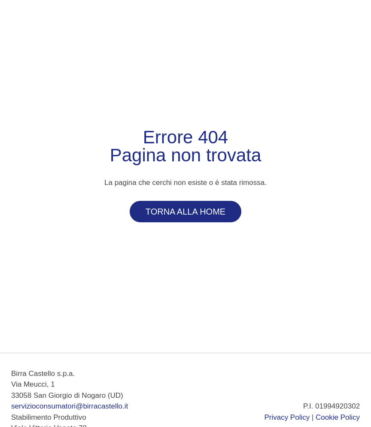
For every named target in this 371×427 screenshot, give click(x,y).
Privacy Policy (287, 417)
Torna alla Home (185, 211)
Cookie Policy (338, 417)
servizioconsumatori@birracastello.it (69, 406)
